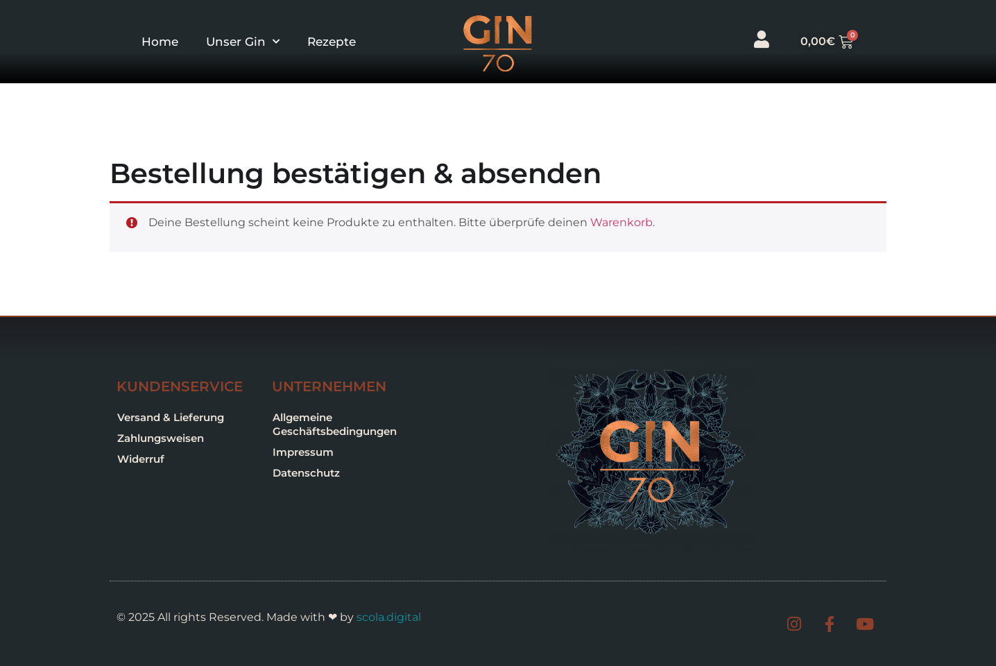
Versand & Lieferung (170, 417)
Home (159, 42)
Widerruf (140, 459)
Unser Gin (243, 42)
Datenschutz (306, 472)
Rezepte (331, 42)
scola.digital (389, 617)
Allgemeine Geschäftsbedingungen (335, 424)
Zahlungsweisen (160, 438)
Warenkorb (621, 222)
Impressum (303, 452)
